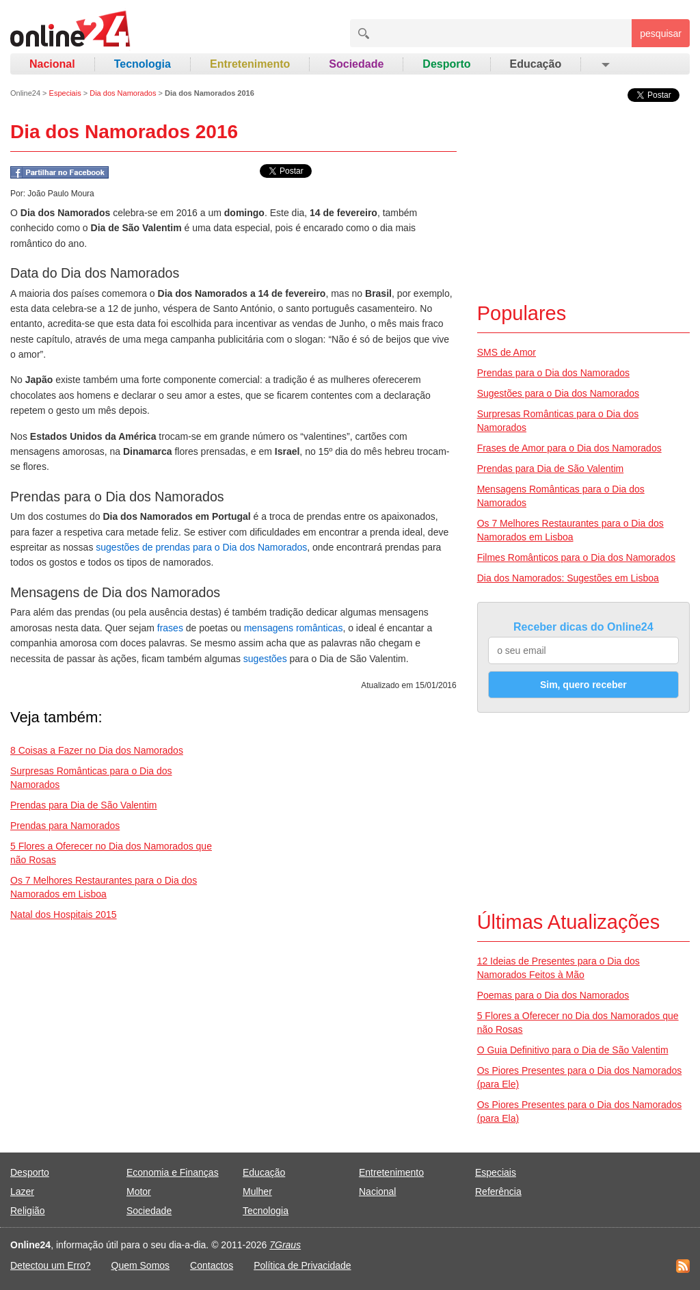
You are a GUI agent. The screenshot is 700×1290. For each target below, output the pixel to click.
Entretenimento (250, 64)
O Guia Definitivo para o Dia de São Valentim (573, 1049)
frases (170, 627)
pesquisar (661, 33)
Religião (27, 1210)
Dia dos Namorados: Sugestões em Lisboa (568, 577)
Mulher (257, 1191)
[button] (604, 64)
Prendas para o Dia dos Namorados (553, 372)
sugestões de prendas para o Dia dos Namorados (201, 547)
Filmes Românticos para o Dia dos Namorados (576, 557)
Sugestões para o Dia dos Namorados (558, 393)
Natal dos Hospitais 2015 (63, 914)
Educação (536, 64)
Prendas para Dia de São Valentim (83, 805)
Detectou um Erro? (50, 1265)
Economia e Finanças (172, 1172)
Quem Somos (140, 1265)
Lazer (22, 1191)
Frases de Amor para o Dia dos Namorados (569, 448)
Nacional (52, 64)
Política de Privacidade (302, 1265)
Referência (498, 1191)
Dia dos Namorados (123, 93)
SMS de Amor (506, 352)
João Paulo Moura (60, 193)
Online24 (25, 93)
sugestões (265, 658)
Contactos (211, 1265)
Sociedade (356, 64)
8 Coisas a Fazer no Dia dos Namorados (96, 750)
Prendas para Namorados (65, 825)
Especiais (65, 93)
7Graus (285, 1244)
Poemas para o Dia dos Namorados (553, 995)
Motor (138, 1191)
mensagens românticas (293, 627)
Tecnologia (142, 64)
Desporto (446, 64)
